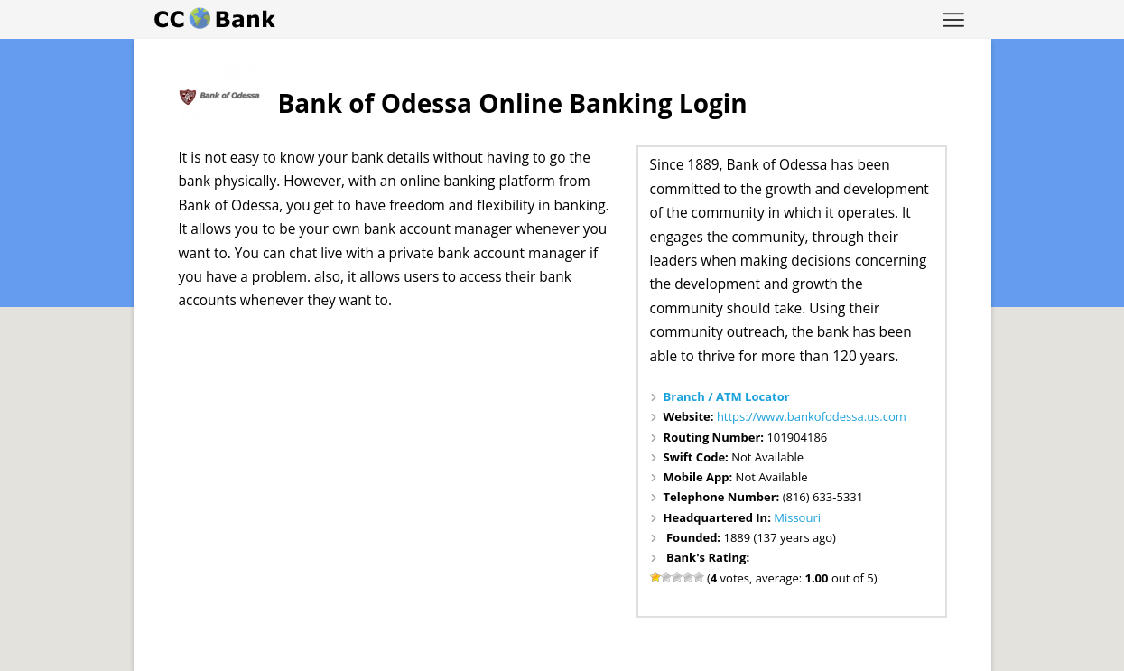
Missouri (797, 517)
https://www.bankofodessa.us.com (811, 416)
